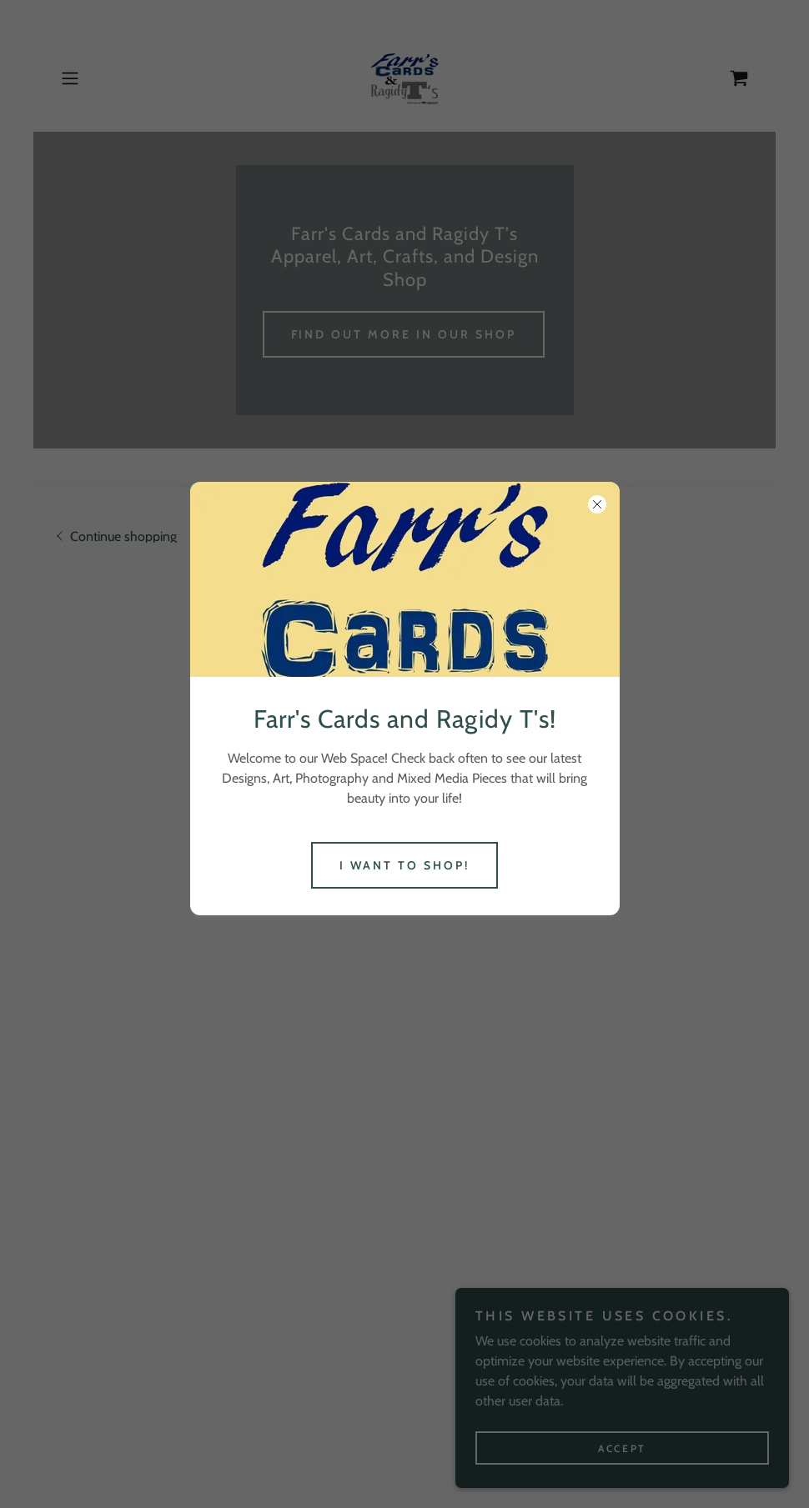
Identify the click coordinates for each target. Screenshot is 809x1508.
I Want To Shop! (404, 865)
